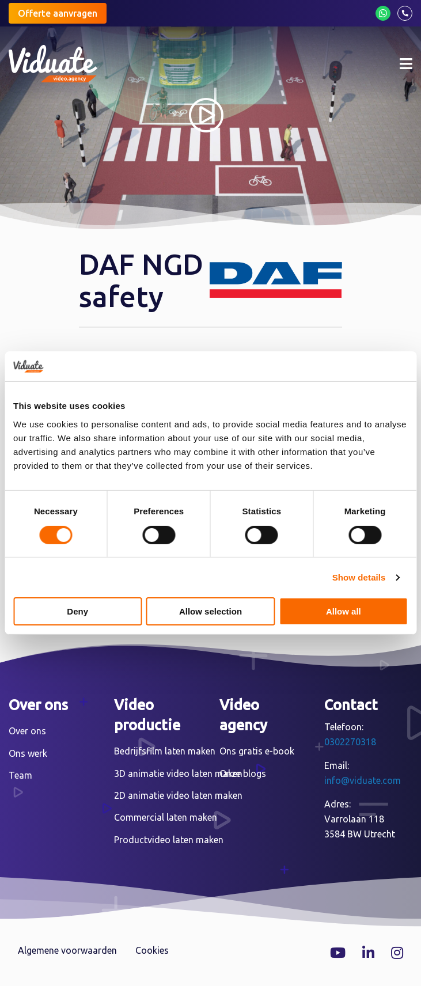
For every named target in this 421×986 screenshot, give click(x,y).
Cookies (152, 950)
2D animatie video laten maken (178, 795)
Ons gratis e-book (256, 751)
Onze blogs (242, 773)
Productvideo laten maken (168, 840)
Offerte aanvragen (57, 13)
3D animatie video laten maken (178, 773)
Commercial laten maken (165, 817)
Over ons (27, 731)
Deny (77, 611)
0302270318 (350, 742)
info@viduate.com (362, 780)
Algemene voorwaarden (67, 950)
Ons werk (28, 753)
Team (20, 775)
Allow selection (210, 611)
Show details (359, 577)
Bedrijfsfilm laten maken (164, 751)
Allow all (343, 611)
